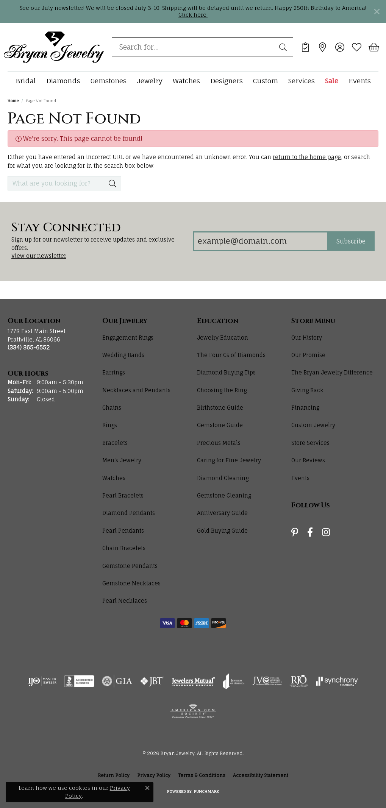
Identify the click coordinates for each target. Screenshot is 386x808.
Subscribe (351, 241)
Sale (331, 81)
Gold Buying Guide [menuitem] (222, 530)
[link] (305, 47)
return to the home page (307, 157)
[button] (339, 47)
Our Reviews (308, 460)
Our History (306, 337)
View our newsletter (38, 256)
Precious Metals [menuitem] (219, 443)
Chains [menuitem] (111, 407)
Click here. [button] (193, 14)
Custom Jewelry (313, 425)
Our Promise (308, 355)
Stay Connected (66, 228)
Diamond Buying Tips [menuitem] (226, 372)
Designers (226, 81)
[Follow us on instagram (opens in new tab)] (326, 532)
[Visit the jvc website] (267, 681)
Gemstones (109, 81)
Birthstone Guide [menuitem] (220, 407)
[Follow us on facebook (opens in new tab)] (310, 532)
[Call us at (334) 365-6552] (29, 347)
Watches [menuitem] (113, 478)
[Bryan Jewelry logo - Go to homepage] (54, 47)
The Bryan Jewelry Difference (332, 372)
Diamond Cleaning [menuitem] (222, 478)
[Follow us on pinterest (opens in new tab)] (294, 532)
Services (301, 81)
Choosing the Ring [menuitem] (222, 390)
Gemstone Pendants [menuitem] (130, 566)
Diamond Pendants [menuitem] (128, 513)
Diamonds (63, 81)
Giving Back (307, 390)
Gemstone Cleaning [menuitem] (224, 495)
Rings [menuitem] (109, 425)
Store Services (310, 443)
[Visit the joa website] (234, 681)
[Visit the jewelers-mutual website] (193, 681)
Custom (265, 81)
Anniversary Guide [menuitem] (222, 513)
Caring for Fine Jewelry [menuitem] (229, 460)
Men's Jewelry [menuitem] (121, 460)
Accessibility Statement (260, 775)
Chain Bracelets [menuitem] (123, 548)
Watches (186, 81)
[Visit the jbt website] (152, 681)
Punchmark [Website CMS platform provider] (206, 791)
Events (359, 81)
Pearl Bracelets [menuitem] (123, 495)
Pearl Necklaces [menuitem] (124, 600)
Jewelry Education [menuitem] (222, 337)
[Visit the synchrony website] (337, 681)
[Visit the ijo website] (42, 681)
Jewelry (150, 81)
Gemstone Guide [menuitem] (220, 425)
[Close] (376, 11)
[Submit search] (284, 47)
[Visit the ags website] (193, 711)
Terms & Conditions (201, 775)
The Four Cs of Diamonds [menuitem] (231, 355)
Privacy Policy (153, 775)
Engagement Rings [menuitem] (127, 337)
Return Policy (114, 775)
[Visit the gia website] (117, 681)
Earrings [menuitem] (113, 372)
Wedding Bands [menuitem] (123, 355)
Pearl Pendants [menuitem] (123, 530)
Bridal (26, 81)
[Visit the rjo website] (298, 681)
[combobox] (194, 47)
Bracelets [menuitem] (115, 443)
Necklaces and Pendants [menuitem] (136, 390)
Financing (305, 407)
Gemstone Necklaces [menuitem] (131, 583)
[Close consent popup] (147, 788)
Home (13, 100)
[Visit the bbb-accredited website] (79, 681)
